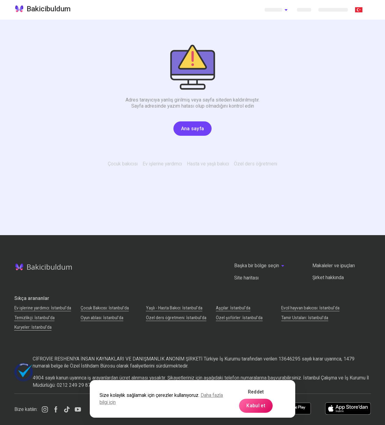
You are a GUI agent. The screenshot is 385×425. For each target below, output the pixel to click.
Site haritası (246, 278)
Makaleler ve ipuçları (333, 265)
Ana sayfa (192, 128)
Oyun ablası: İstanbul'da (102, 317)
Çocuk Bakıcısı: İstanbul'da (105, 307)
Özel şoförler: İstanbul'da (239, 317)
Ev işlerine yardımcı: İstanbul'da (42, 307)
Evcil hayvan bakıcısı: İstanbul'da (310, 307)
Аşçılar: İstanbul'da (233, 307)
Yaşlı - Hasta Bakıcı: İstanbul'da (174, 307)
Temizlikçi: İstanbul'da (34, 317)
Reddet (256, 392)
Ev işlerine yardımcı (162, 164)
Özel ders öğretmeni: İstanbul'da (176, 317)
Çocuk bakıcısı (123, 164)
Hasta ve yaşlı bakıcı (208, 164)
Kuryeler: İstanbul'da (33, 327)
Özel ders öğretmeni (255, 164)
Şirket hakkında (328, 277)
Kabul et (255, 405)
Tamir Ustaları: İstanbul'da (304, 317)
